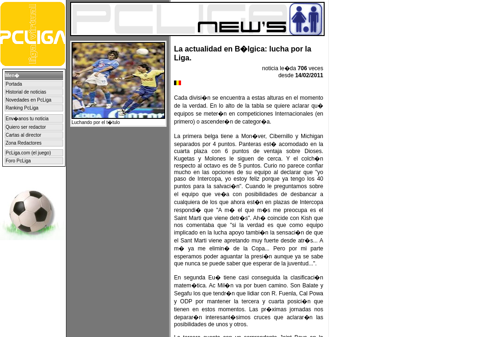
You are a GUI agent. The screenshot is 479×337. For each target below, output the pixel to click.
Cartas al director (23, 135)
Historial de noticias (26, 92)
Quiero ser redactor (26, 127)
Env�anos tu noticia (27, 118)
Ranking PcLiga (22, 107)
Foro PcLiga (18, 160)
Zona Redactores (24, 143)
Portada (14, 84)
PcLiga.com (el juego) (28, 152)
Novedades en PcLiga (28, 100)
